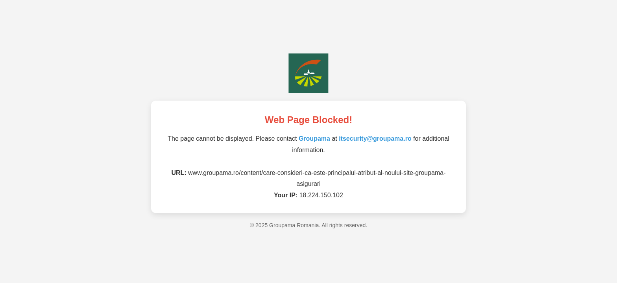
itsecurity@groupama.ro (375, 138)
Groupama (314, 138)
